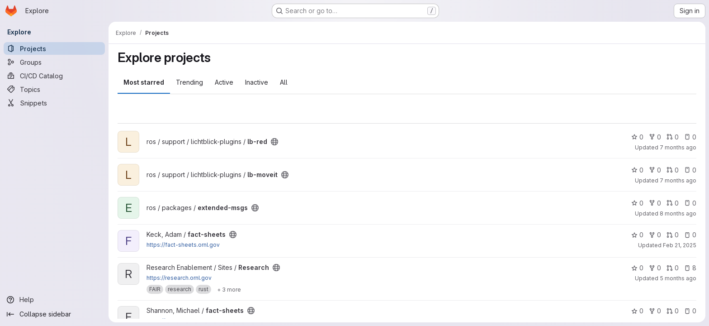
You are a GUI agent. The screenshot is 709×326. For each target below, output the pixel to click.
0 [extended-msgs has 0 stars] (637, 203)
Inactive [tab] (256, 82)
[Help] (54, 299)
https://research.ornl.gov (179, 277)
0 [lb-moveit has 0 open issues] (690, 170)
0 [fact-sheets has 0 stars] (637, 235)
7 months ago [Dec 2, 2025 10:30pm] (678, 147)
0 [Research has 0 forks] (655, 268)
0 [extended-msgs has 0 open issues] (690, 203)
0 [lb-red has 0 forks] (655, 137)
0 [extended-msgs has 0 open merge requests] (672, 203)
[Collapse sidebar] (54, 314)
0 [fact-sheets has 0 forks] (655, 235)
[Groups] (54, 62)
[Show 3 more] (229, 289)
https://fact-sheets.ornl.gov (183, 244)
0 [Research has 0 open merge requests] (672, 268)
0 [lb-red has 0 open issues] (690, 137)
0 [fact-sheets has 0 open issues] (690, 235)
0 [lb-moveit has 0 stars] (637, 170)
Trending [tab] (189, 82)
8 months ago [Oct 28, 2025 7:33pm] (678, 213)
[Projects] (54, 48)
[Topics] (54, 89)
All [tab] (284, 82)
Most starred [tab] (143, 82)
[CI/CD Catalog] (54, 75)
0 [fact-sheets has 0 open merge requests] (672, 235)
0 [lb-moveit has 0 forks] (655, 170)
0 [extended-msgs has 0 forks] (655, 203)
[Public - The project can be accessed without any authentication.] (274, 141)
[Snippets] (54, 102)
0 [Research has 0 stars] (637, 268)
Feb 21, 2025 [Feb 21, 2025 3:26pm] (679, 245)
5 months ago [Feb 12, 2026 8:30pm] (678, 278)
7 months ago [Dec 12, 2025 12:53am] (678, 180)
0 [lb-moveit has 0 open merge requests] (672, 170)
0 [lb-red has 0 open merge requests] (672, 137)
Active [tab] (224, 82)
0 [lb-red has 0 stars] (637, 137)
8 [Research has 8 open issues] (690, 268)
